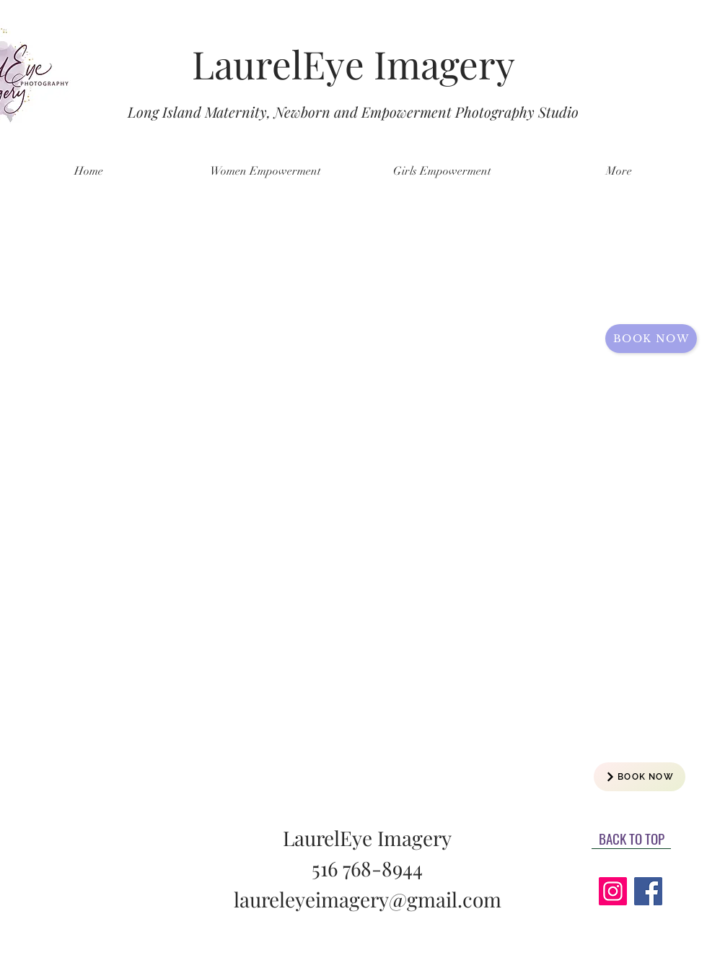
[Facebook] (648, 891)
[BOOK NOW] (639, 776)
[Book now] (651, 338)
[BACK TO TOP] (631, 838)
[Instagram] (613, 891)
